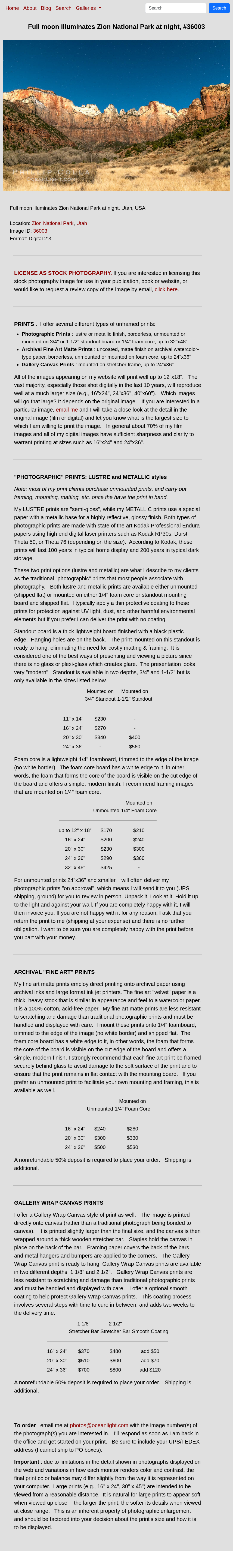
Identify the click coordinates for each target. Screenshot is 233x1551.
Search (63, 8)
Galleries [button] (86, 8)
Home (12, 8)
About (30, 8)
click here (166, 289)
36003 (40, 231)
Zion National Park (52, 223)
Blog (46, 8)
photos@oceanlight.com (99, 1425)
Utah (81, 223)
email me (67, 410)
